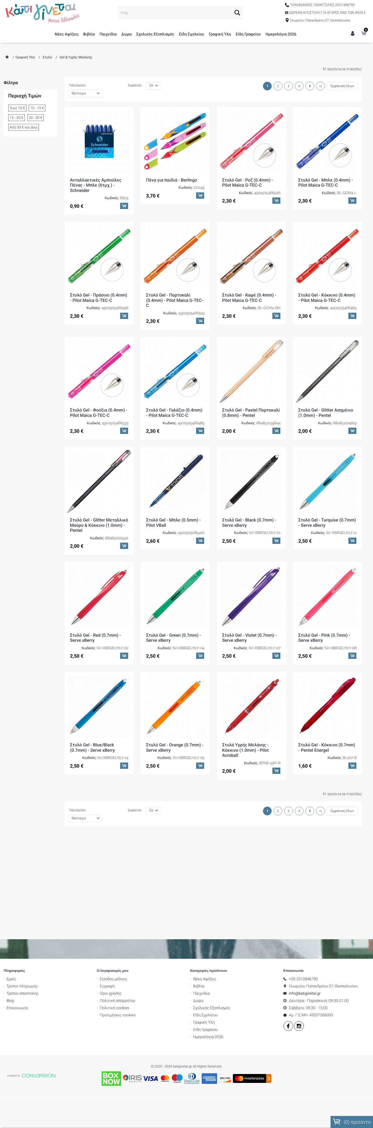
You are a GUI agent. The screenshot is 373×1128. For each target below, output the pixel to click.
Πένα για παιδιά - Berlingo (171, 180)
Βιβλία (89, 34)
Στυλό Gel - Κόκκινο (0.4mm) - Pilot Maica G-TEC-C (326, 298)
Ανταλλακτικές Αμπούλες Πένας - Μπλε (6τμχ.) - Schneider (95, 185)
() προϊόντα (352, 1121)
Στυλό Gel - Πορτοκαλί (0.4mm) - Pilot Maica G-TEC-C (174, 300)
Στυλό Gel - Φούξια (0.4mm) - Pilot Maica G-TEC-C (99, 413)
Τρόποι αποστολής (23, 993)
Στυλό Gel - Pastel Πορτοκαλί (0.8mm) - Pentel (251, 413)
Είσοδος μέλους (114, 979)
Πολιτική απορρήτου (118, 1000)
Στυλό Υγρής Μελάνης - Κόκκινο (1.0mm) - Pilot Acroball (245, 750)
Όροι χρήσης (111, 993)
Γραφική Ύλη (220, 34)
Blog (10, 1000)
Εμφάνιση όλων (342, 86)
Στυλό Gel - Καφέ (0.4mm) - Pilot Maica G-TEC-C (249, 298)
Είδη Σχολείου (191, 34)
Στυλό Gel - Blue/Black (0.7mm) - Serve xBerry (92, 748)
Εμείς (11, 979)
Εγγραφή (107, 986)
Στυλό (47, 57)
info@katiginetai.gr (305, 993)
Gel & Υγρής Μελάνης (76, 57)
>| (320, 86)
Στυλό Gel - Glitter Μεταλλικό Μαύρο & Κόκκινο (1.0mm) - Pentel (99, 525)
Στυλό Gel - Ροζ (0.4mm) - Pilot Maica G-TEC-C (247, 183)
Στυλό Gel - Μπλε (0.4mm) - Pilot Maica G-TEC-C (325, 183)
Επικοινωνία (17, 1008)
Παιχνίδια (108, 34)
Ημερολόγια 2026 (281, 34)
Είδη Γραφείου (248, 34)
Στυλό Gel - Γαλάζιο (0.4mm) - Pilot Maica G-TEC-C (174, 413)
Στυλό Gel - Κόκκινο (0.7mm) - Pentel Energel (326, 748)
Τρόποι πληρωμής (22, 986)
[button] (237, 12)
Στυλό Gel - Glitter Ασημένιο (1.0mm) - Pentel (325, 413)
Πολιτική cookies (114, 1008)
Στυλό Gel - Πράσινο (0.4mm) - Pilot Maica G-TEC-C (98, 298)
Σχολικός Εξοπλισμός (155, 34)
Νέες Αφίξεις (66, 34)
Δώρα (126, 34)
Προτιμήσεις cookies (118, 1015)
